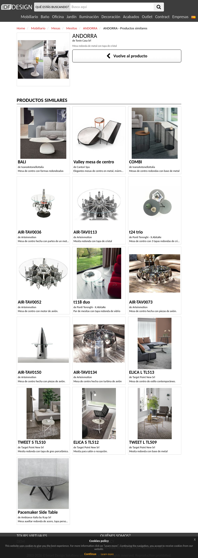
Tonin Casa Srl (83, 40)
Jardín (71, 16)
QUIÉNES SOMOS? (115, 535)
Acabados (131, 16)
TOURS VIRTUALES (32, 535)
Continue (90, 554)
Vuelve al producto (126, 56)
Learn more (107, 554)
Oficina (58, 16)
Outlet (147, 16)
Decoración (111, 16)
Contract (162, 16)
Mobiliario (29, 16)
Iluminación (89, 16)
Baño (45, 16)
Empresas (180, 16)
